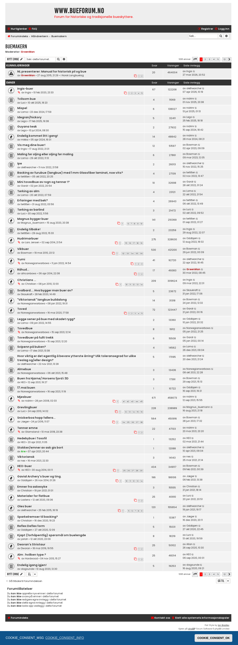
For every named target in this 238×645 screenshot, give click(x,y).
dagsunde (27, 569)
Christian (30, 283)
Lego (24, 121)
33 (128, 253)
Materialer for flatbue (33, 496)
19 (141, 243)
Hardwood (31, 558)
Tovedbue (25, 328)
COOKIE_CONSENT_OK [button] (213, 637)
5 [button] (218, 59)
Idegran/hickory (29, 117)
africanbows (28, 273)
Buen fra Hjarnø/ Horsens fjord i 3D (42, 378)
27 (133, 471)
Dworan (25, 548)
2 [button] (205, 59)
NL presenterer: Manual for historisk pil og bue (51, 71)
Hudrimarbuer (27, 238)
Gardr (24, 185)
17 (134, 243)
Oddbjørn (192, 238)
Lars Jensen (32, 242)
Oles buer (24, 506)
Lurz (23, 102)
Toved (22, 309)
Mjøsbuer (24, 397)
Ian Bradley (223, 625)
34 (132, 253)
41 (124, 401)
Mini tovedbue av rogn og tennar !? (43, 182)
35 (137, 253)
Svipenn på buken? (31, 347)
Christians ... (26, 280)
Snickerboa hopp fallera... (36, 418)
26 (129, 471)
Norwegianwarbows (37, 263)
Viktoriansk (26, 457)
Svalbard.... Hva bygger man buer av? (45, 290)
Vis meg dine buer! (31, 145)
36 (141, 253)
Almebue (24, 369)
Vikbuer (23, 249)
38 (141, 422)
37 (137, 422)
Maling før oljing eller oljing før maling (45, 154)
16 (130, 243)
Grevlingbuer (27, 407)
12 (134, 285)
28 (137, 471)
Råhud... (23, 270)
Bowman (191, 144)
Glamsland (32, 431)
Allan (189, 544)
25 (124, 471)
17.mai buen (26, 388)
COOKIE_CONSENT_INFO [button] (64, 637)
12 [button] (224, 59)
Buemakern (16, 46)
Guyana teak (27, 126)
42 (128, 401)
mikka (24, 139)
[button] (195, 59)
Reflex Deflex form (31, 526)
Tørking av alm (28, 191)
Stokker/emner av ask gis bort (40, 448)
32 (123, 253)
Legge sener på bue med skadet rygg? (46, 319)
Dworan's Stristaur (31, 544)
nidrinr (190, 98)
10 (141, 224)
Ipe (19, 163)
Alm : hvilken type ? (31, 555)
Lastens (25, 499)
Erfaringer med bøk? (32, 200)
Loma (24, 112)
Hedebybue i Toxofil (32, 438)
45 (141, 401)
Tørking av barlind (30, 210)
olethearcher (194, 88)
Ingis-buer (25, 89)
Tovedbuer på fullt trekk (35, 337)
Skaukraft (26, 294)
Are (23, 451)
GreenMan (28, 51)
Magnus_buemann (33, 222)
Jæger (25, 421)
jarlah (24, 539)
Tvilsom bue (26, 99)
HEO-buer (24, 466)
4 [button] (213, 59)
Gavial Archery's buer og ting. (39, 476)
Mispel (22, 108)
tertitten (25, 176)
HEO (23, 382)
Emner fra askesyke (32, 487)
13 (138, 285)
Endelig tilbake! (28, 229)
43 (132, 401)
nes (23, 460)
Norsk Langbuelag (73, 75)
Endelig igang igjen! (32, 565)
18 (137, 243)
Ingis (189, 71)
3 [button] (209, 59)
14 (141, 285)
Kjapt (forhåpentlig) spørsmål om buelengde (51, 535)
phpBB (191, 628)
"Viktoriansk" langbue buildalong (42, 300)
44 (137, 401)
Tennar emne (27, 428)
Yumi (21, 259)
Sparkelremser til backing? (37, 517)
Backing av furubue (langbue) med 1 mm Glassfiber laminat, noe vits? (70, 173)
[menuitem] (32, 29)
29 (141, 471)
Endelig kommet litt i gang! (37, 136)
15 (126, 243)
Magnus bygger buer (32, 219)
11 (130, 285)
